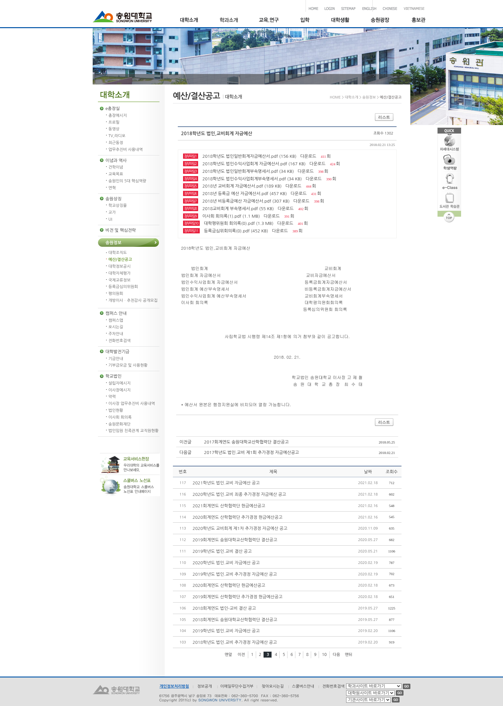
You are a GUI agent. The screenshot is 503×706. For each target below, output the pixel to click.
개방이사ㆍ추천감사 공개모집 (133, 300)
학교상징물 (117, 206)
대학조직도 (117, 253)
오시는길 (115, 327)
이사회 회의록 (120, 417)
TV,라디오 (116, 136)
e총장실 (112, 108)
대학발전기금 (117, 352)
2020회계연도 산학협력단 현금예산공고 (229, 585)
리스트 (384, 117)
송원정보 (113, 243)
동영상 (114, 129)
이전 (241, 655)
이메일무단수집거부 (236, 686)
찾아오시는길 (273, 686)
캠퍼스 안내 (116, 313)
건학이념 (115, 167)
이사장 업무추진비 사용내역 (131, 404)
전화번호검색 (119, 341)
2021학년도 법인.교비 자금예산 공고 (226, 483)
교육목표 (115, 174)
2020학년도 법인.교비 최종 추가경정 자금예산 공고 (239, 494)
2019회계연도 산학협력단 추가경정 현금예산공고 (238, 597)
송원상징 (113, 199)
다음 (336, 655)
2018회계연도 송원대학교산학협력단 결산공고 (235, 620)
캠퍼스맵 (115, 320)
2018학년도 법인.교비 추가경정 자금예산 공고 (235, 642)
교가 (112, 212)
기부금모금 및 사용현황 (128, 365)
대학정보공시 (119, 266)
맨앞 (228, 655)
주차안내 (115, 334)
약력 (112, 397)
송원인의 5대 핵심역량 (127, 181)
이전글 (185, 442)
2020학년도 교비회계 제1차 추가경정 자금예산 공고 (240, 528)
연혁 (112, 188)
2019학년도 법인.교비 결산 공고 (222, 551)
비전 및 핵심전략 (120, 230)
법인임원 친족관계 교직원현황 (133, 431)
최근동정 (115, 143)
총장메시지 (117, 116)
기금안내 (115, 359)
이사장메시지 (119, 390)
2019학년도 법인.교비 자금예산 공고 (226, 631)
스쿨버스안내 (303, 686)
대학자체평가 (119, 273)
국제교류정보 (119, 280)
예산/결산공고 (120, 260)
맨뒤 (348, 655)
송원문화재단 (119, 424)
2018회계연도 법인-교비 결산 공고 (224, 608)
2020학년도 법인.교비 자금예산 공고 (226, 563)
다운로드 (308, 156)
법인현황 (115, 410)
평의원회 (115, 294)
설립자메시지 (119, 383)
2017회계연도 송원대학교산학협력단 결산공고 (246, 442)
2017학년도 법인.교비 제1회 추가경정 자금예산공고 (251, 452)
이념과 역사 (116, 160)
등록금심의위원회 (123, 287)
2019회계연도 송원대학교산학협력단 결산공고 (235, 540)
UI (110, 219)
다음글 (185, 452)
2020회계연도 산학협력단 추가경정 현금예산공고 (238, 517)
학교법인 (113, 376)
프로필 (114, 122)
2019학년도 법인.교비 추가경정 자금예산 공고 (235, 574)
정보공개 (204, 686)
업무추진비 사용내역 (125, 150)
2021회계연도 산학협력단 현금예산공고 (229, 506)
